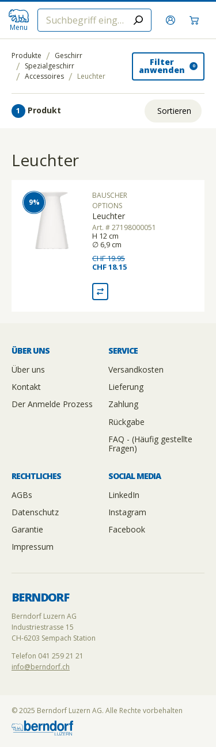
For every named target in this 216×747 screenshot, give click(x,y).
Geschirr (68, 56)
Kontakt (26, 386)
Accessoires (44, 76)
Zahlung (123, 404)
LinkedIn (123, 494)
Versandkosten (136, 369)
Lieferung (125, 386)
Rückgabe (126, 421)
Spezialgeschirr (49, 66)
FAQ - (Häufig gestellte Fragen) (150, 444)
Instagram (127, 512)
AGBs (22, 494)
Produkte (26, 56)
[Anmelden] (172, 20)
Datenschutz (35, 512)
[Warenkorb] (195, 20)
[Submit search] (138, 20)
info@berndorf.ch (41, 667)
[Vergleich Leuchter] (100, 291)
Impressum (33, 546)
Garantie (27, 529)
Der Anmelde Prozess (52, 404)
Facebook (126, 529)
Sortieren (174, 110)
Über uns (28, 369)
